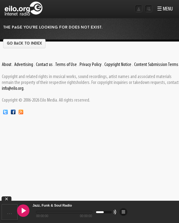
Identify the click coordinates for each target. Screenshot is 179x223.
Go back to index (24, 44)
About (6, 64)
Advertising (23, 64)
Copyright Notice (117, 64)
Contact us (44, 64)
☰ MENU (165, 9)
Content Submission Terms (156, 64)
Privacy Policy (91, 64)
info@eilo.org (13, 88)
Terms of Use (66, 64)
